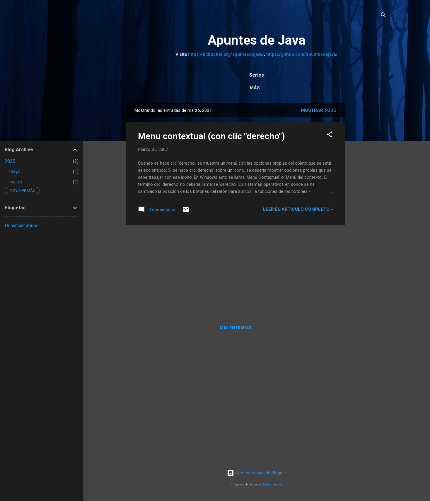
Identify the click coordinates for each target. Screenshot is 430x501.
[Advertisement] (368, 192)
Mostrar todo (319, 111)
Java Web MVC (289, 87)
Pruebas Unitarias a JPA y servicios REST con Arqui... (197, 87)
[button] (329, 136)
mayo (15, 171)
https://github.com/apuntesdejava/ (302, 54)
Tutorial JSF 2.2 (336, 87)
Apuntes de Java (257, 40)
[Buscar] (383, 16)
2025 (10, 161)
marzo (15, 182)
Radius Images (272, 485)
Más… (373, 87)
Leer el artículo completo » (298, 210)
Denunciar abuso (22, 225)
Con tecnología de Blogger (256, 474)
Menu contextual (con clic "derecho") (211, 137)
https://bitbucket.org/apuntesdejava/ (226, 54)
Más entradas (235, 329)
